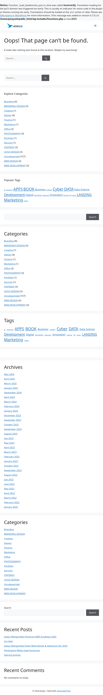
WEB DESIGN (11, 161)
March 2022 (10, 497)
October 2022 (11, 465)
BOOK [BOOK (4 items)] (28, 189)
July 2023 (9, 438)
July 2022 (9, 479)
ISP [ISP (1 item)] (70, 195)
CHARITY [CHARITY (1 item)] (49, 190)
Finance (8, 119)
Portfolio (8, 138)
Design (8, 115)
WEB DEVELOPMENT (15, 165)
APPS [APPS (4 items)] (18, 189)
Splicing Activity (12, 655)
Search (92, 217)
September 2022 (13, 470)
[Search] (46, 58)
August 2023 (10, 433)
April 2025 (9, 378)
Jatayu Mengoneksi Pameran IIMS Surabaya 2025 (30, 636)
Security (8, 142)
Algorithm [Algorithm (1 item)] (9, 190)
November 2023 (12, 420)
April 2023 (9, 447)
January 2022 (11, 507)
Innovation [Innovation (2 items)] (56, 195)
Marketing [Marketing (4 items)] (13, 200)
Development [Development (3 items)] (14, 194)
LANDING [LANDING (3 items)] (84, 194)
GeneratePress (64, 690)
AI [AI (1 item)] (4, 190)
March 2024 (10, 401)
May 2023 (9, 442)
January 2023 (11, 461)
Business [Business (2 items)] (40, 189)
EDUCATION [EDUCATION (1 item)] (38, 195)
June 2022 (9, 484)
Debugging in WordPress (13, 15)
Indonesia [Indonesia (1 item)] (46, 195)
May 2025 (9, 374)
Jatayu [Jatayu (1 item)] (74, 195)
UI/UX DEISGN (11, 151)
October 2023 (11, 424)
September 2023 (13, 429)
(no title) (8, 641)
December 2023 (12, 415)
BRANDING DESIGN (14, 106)
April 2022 (9, 493)
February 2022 (11, 502)
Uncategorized (12, 156)
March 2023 (10, 452)
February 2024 (11, 406)
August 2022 (10, 474)
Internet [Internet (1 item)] (66, 195)
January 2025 (11, 388)
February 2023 (11, 456)
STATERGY (9, 147)
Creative (8, 110)
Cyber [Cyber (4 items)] (58, 189)
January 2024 (11, 410)
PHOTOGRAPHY (12, 133)
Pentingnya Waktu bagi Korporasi (22, 650)
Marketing (9, 124)
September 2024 (13, 392)
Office (7, 129)
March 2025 (10, 383)
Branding (9, 101)
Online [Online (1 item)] (26, 201)
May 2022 (9, 488)
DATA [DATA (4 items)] (69, 189)
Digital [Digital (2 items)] (29, 195)
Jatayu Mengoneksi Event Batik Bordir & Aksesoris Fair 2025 (35, 645)
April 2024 (9, 397)
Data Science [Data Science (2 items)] (81, 189)
